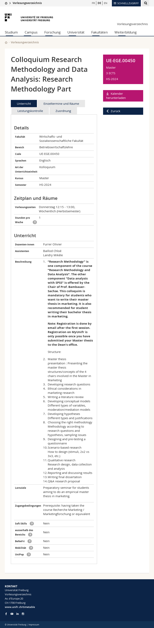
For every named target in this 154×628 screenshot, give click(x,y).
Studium (11, 32)
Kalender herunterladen (116, 95)
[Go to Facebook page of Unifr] (6, 614)
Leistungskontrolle (30, 111)
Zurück (115, 111)
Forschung (52, 32)
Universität (75, 32)
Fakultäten (99, 32)
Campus (31, 32)
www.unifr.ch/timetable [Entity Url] (20, 607)
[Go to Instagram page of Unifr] (23, 614)
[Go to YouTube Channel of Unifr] (12, 614)
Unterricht (24, 104)
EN (105, 3)
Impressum (33, 624)
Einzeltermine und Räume (61, 104)
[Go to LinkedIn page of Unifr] (17, 614)
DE (99, 3)
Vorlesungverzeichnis (25, 42)
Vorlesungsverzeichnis (27, 3)
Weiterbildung (125, 32)
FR (93, 3)
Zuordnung (63, 111)
